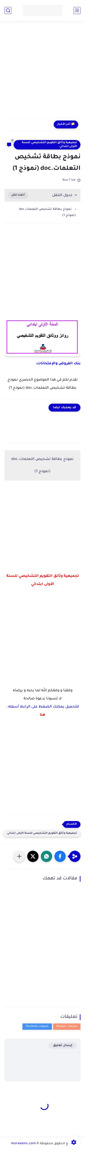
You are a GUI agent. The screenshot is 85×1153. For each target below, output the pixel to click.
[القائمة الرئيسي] (77, 10)
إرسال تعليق (62, 1045)
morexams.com (23, 1144)
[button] (60, 856)
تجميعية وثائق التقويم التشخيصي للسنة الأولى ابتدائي (49, 144)
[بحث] (8, 10)
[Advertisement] (42, 72)
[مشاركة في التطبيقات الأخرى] (19, 856)
